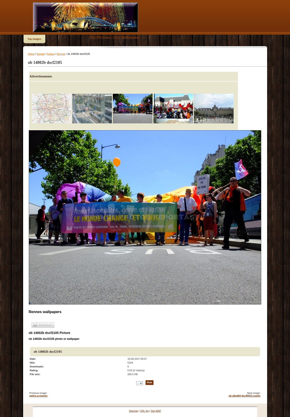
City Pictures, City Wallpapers (114, 37)
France (51, 54)
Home (31, 54)
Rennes (61, 54)
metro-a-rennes (38, 395)
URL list (144, 411)
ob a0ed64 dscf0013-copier (245, 395)
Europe (41, 54)
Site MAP (156, 411)
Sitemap (133, 411)
